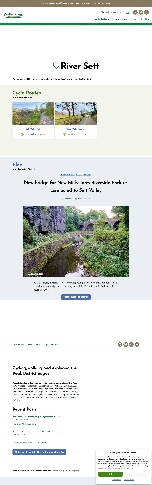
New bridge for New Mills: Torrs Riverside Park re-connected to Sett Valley (76, 191)
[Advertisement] (76, 42)
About (15, 451)
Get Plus (145, 19)
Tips (134, 19)
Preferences (136, 474)
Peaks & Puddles (20, 479)
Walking (89, 175)
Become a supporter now (60, 3)
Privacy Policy (129, 480)
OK (110, 474)
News (114, 19)
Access (79, 175)
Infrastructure (66, 175)
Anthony (69, 207)
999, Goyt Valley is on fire (24, 433)
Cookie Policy (116, 480)
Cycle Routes (101, 19)
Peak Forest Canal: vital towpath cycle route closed (36, 425)
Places (125, 19)
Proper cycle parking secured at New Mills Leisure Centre (38, 440)
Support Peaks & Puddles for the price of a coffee (39, 460)
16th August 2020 (84, 207)
